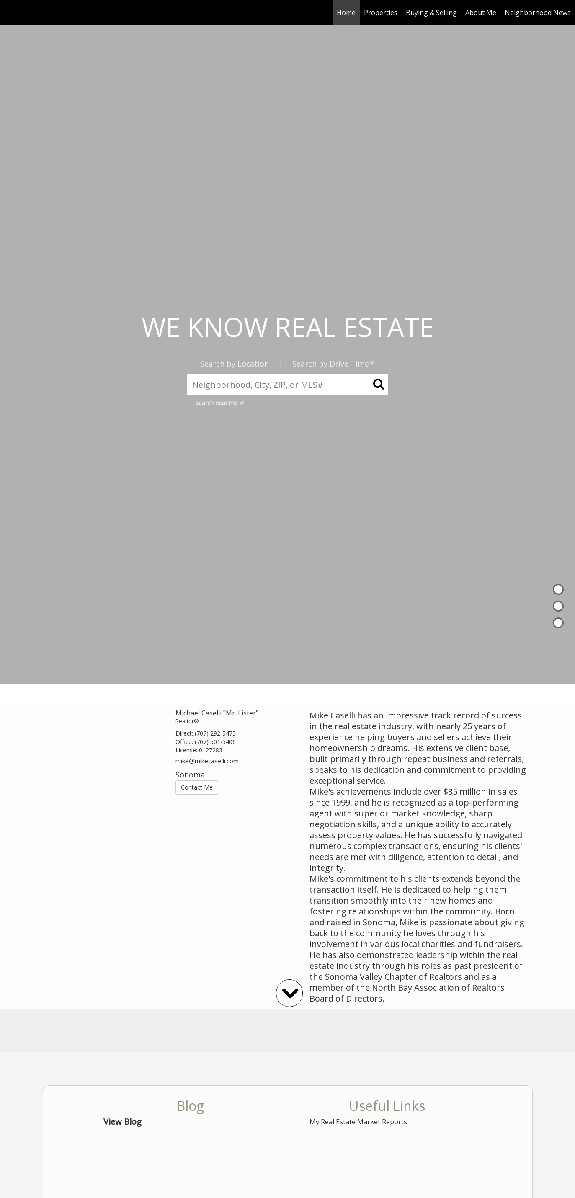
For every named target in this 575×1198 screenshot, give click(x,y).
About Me (480, 12)
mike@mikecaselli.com (207, 760)
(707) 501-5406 (215, 742)
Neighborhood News (538, 12)
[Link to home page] (10, 12)
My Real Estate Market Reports (358, 1121)
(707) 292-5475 (215, 733)
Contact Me (197, 787)
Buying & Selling (431, 12)
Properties (380, 12)
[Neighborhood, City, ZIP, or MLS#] (287, 384)
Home (346, 12)
